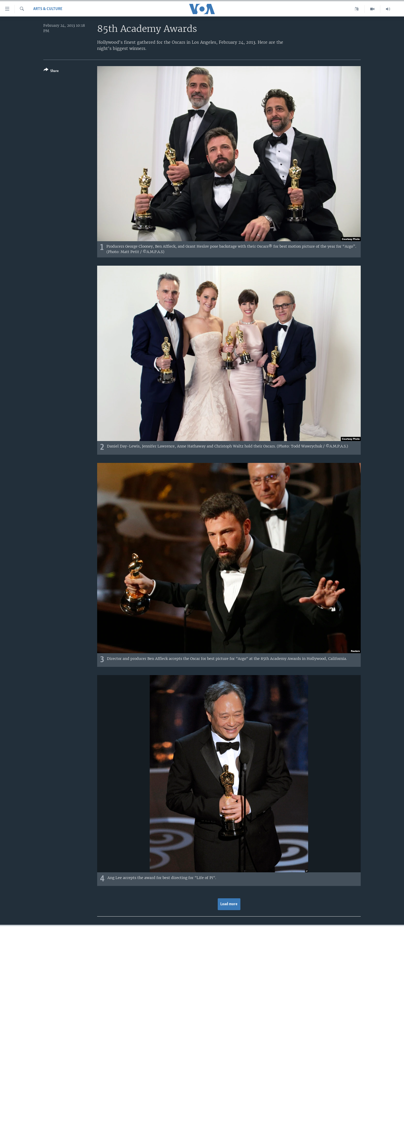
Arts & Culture (47, 9)
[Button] (51, 71)
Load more (229, 904)
